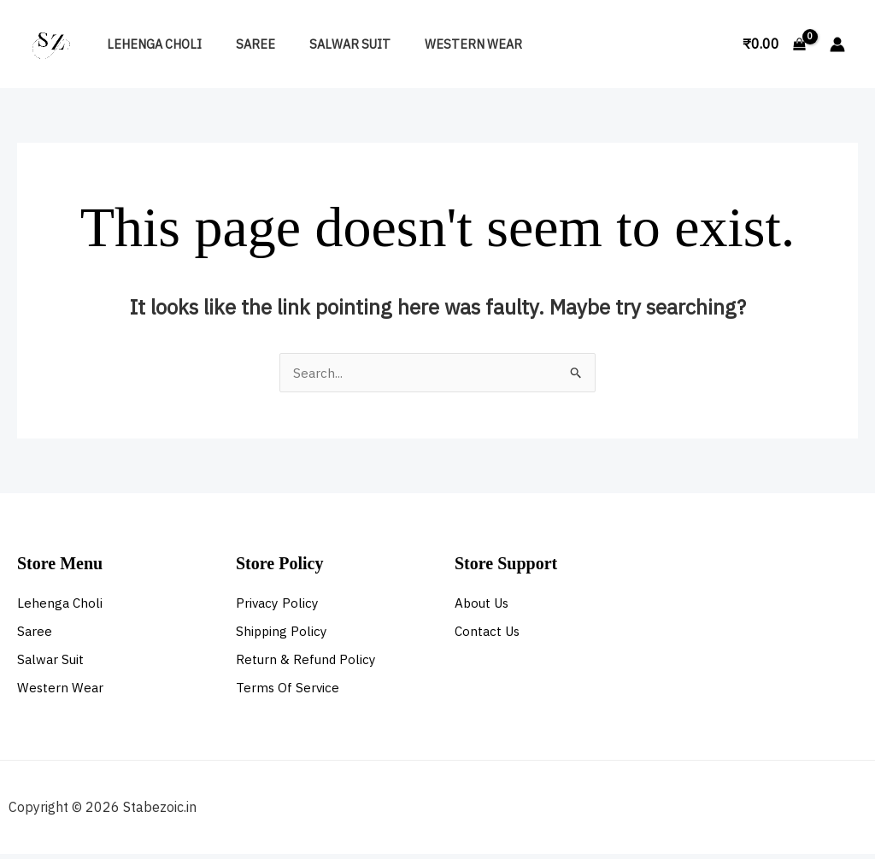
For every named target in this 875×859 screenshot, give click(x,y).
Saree (241, 44)
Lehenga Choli (149, 44)
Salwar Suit (326, 44)
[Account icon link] (837, 44)
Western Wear (440, 44)
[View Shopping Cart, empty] (774, 44)
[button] (710, 44)
